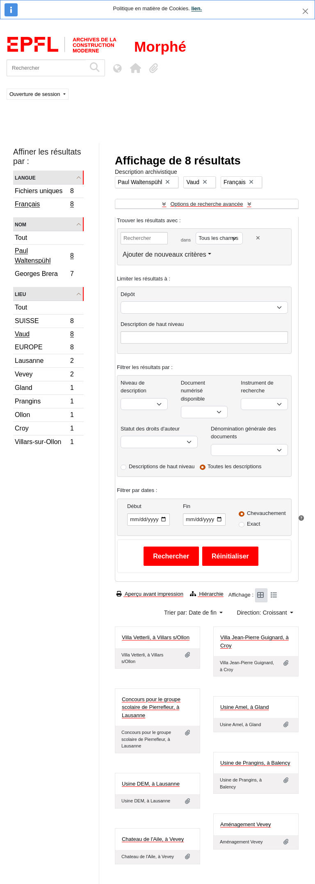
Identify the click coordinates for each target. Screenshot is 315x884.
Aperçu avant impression (149, 594)
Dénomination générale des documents (243, 433)
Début (134, 506)
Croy (44, 429)
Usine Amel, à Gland (244, 707)
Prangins (44, 402)
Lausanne (44, 362)
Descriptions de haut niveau (161, 466)
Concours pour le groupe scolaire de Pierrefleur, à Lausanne (151, 707)
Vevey (44, 375)
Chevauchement (266, 513)
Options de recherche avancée (206, 204)
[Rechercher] (46, 67)
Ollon (44, 416)
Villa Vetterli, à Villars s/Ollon (155, 637)
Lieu (20, 294)
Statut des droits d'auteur (150, 429)
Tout (21, 237)
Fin (186, 506)
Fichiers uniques (44, 192)
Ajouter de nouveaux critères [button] (164, 254)
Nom (20, 224)
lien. (196, 8)
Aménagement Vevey (245, 824)
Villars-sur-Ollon (44, 443)
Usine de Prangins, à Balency (255, 763)
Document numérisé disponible (193, 391)
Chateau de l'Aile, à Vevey (153, 839)
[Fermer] (305, 11)
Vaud (44, 335)
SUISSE (44, 322)
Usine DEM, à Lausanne (151, 784)
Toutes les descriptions (235, 466)
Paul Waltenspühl (44, 255)
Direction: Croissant (262, 612)
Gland (44, 389)
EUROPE (44, 348)
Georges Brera (44, 274)
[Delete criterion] (258, 238)
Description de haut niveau (152, 324)
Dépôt (128, 294)
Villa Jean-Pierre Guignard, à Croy (254, 641)
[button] (135, 68)
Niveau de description (133, 387)
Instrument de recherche (257, 387)
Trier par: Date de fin (191, 612)
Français (44, 205)
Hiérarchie (207, 594)
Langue (25, 177)
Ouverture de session (35, 94)
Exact (253, 524)
